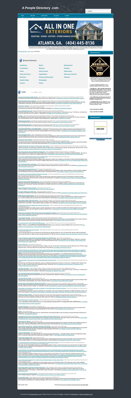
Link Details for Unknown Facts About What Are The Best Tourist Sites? (67, 285)
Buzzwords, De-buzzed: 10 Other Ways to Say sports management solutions (37, 212)
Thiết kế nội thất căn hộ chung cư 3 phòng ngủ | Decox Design (34, 146)
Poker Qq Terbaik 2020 (24, 332)
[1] (60, 384)
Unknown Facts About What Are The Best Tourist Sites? (32, 283)
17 (80, 384)
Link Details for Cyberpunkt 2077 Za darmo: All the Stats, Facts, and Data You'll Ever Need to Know (52, 318)
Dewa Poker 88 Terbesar (24, 321)
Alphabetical (39, 92)
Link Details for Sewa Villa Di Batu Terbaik (61, 280)
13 (73, 384)
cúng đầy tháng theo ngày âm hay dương (28, 229)
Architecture (23, 65)
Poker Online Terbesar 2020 (25, 337)
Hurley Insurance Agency (24, 134)
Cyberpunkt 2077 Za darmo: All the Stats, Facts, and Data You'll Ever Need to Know (39, 316)
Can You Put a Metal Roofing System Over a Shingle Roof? (33, 156)
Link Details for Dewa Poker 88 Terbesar (71, 323)
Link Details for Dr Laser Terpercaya (65, 308)
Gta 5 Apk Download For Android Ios (27, 164)
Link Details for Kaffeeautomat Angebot (62, 122)
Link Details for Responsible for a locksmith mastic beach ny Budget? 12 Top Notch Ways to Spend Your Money (58, 292)
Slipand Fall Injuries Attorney (25, 139)
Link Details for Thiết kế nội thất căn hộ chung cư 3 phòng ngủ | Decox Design (41, 149)
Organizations (43, 74)
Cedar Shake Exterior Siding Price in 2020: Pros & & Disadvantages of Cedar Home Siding (41, 359)
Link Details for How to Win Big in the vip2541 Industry (51, 374)
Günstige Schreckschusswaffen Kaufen (28, 97)
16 (78, 384)
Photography (43, 80)
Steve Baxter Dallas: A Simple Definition (28, 200)
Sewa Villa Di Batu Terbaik (24, 278)
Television (67, 77)
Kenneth (20, 115)
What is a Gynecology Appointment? (27, 169)
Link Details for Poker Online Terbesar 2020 (69, 340)
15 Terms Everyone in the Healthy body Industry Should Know (33, 205)
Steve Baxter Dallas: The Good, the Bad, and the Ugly (31, 367)
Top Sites (56, 15)
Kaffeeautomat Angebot (24, 120)
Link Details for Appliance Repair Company (65, 297)
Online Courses (43, 71)
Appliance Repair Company (25, 294)
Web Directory (74, 394)
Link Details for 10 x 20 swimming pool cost (56, 113)
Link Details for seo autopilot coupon (70, 379)
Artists (22, 71)
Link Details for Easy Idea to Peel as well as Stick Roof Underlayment (65, 154)
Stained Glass (68, 71)
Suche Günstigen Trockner (25, 124)
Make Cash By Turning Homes (25, 195)
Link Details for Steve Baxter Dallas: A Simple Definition (72, 202)
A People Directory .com (40, 8)
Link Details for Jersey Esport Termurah (64, 220)
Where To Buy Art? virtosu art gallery (27, 187)
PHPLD (61, 394)
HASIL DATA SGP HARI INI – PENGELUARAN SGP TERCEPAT (34, 326)
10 (69, 384)
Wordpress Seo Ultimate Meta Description (28, 181)
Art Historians (24, 68)
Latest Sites (44, 15)
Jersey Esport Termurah (24, 217)
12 (72, 384)
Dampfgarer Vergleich (23, 105)
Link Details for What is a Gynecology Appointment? (70, 171)
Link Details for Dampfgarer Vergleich (61, 108)
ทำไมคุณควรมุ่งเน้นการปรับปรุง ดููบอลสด (28, 299)
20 (84, 384)
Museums (42, 68)
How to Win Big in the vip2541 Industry (28, 373)
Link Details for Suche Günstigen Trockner (63, 125)
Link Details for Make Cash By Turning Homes (70, 197)
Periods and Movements (46, 77)
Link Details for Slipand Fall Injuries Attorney (61, 143)
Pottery (41, 83)
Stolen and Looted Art (70, 74)
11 (70, 384)
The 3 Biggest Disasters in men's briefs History (30, 128)
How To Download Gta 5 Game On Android (29, 273)
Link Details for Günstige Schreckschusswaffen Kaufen (70, 98)
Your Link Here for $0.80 (96, 109)
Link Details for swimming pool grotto (55, 270)
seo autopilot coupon (23, 377)
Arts (32, 51)
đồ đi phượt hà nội (23, 244)
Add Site (32, 15)
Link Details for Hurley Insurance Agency (69, 137)
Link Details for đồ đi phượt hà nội (62, 247)
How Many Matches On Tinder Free (27, 191)
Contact (67, 15)
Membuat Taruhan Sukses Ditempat (27, 100)
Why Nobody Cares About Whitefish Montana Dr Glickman (32, 174)
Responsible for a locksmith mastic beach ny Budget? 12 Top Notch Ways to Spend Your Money (42, 288)
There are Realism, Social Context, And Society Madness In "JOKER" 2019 (37, 238)
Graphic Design (24, 80)
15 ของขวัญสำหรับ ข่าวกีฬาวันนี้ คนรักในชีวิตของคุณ (31, 223)
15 (77, 384)
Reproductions (68, 65)
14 (75, 384)
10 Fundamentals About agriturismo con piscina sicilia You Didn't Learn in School (38, 342)
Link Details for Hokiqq (30, 313)
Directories (23, 77)
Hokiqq (20, 311)
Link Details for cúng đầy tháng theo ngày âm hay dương (73, 234)
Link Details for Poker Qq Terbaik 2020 (64, 335)
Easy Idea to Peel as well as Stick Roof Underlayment (31, 151)
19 (83, 384)
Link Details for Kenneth (64, 118)
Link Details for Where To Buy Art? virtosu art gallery (41, 189)
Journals (22, 83)
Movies (41, 65)
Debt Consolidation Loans (86, 394)
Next (87, 384)
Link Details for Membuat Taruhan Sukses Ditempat (68, 103)
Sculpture (67, 68)
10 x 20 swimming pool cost (25, 110)
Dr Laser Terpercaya (23, 306)
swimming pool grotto (23, 268)
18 (81, 384)
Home (22, 15)
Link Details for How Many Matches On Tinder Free (73, 192)
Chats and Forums (25, 74)
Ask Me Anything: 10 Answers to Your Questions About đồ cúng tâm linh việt (37, 260)
